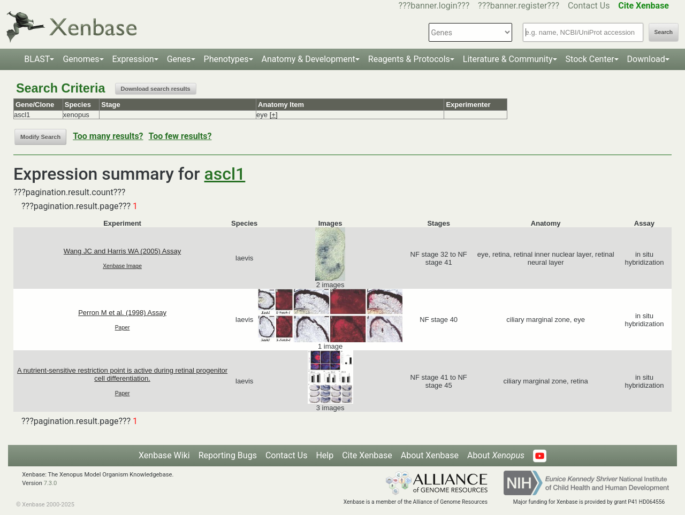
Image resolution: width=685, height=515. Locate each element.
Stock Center (590, 59)
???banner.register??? (518, 6)
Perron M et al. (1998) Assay (122, 313)
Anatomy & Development (308, 59)
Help (324, 455)
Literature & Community (508, 59)
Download (646, 59)
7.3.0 (50, 483)
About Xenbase (430, 455)
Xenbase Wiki (164, 455)
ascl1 (225, 174)
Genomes (81, 59)
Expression (133, 59)
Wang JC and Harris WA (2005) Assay (122, 251)
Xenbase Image (122, 266)
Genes (179, 59)
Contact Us (589, 6)
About (495, 455)
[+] (274, 115)
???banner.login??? (434, 6)
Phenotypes (226, 59)
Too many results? (108, 136)
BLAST (37, 59)
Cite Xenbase (367, 455)
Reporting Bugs (228, 455)
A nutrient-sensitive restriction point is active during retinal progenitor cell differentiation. (122, 374)
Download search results (156, 89)
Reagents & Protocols (409, 59)
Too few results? (180, 136)
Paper (122, 327)
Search (663, 32)
